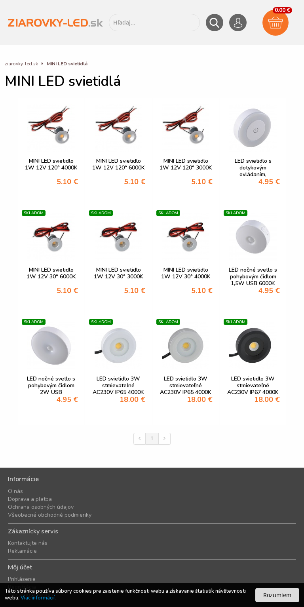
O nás (15, 491)
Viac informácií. (38, 597)
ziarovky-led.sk (21, 64)
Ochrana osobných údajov (41, 507)
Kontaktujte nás (28, 543)
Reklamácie (22, 551)
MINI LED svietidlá (67, 64)
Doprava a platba (30, 499)
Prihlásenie (22, 579)
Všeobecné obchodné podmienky (49, 515)
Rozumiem (277, 595)
